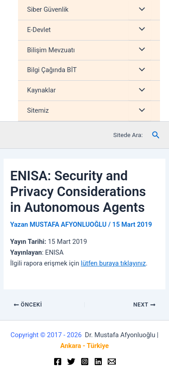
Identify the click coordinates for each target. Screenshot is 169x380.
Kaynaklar (41, 90)
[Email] (112, 361)
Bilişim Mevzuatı (51, 50)
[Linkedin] (98, 361)
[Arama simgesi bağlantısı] (156, 135)
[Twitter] (71, 361)
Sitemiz (38, 110)
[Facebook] (58, 361)
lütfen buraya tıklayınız (113, 263)
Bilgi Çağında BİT (52, 70)
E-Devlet (39, 30)
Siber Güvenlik (48, 9)
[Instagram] (85, 361)
